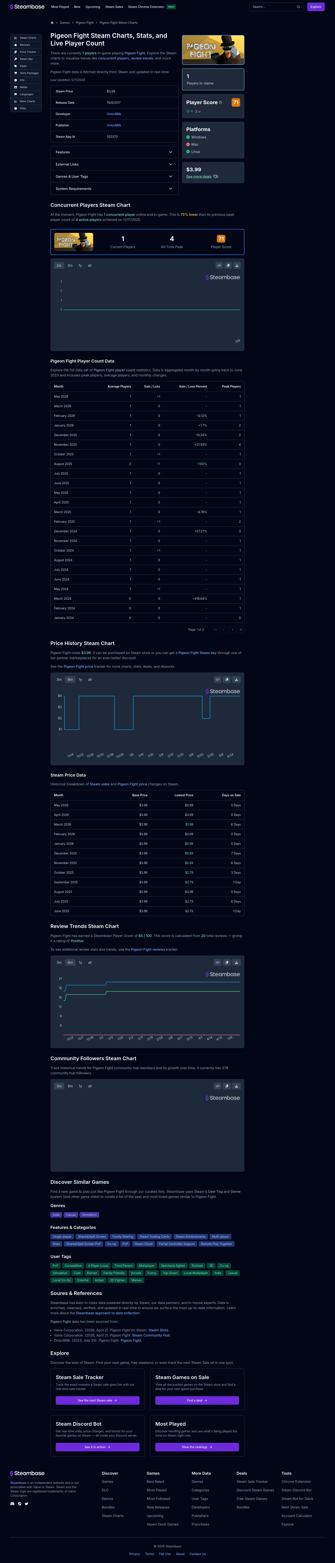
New (77, 7)
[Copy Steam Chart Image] (228, 265)
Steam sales (100, 784)
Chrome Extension (296, 1481)
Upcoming (92, 7)
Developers (201, 1507)
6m (70, 679)
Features (114, 152)
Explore (316, 7)
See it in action (98, 1447)
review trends (142, 58)
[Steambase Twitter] (26, 1503)
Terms (149, 1554)
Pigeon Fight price (78, 666)
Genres (197, 1481)
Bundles (108, 1507)
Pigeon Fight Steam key (197, 653)
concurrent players (113, 58)
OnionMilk (114, 114)
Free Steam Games (252, 1498)
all (89, 265)
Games (65, 22)
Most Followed (158, 1498)
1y (80, 265)
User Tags (200, 1498)
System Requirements (114, 188)
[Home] (52, 22)
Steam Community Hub (151, 1335)
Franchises (200, 1524)
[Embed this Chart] (219, 265)
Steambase (18, 1483)
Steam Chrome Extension (146, 7)
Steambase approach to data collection (108, 1313)
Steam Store (158, 1330)
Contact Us (198, 1554)
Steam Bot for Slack (297, 1498)
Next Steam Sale (295, 1507)
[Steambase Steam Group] (19, 1503)
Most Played (60, 7)
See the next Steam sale (98, 1400)
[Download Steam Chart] (237, 265)
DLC (105, 1490)
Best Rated (155, 1481)
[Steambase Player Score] (220, 102)
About (180, 1554)
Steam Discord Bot (296, 1490)
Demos (107, 1498)
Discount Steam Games (255, 1490)
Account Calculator (297, 1516)
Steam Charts (113, 1516)
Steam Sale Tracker (252, 1481)
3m (70, 265)
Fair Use (165, 1554)
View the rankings (197, 1447)
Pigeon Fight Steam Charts (119, 22)
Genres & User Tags (114, 176)
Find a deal (197, 1400)
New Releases (158, 1507)
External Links (114, 164)
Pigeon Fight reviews (148, 949)
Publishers (200, 1516)
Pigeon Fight (85, 22)
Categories (200, 1490)
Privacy (134, 1554)
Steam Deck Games (162, 1524)
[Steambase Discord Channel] (12, 1503)
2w (59, 265)
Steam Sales (114, 7)
